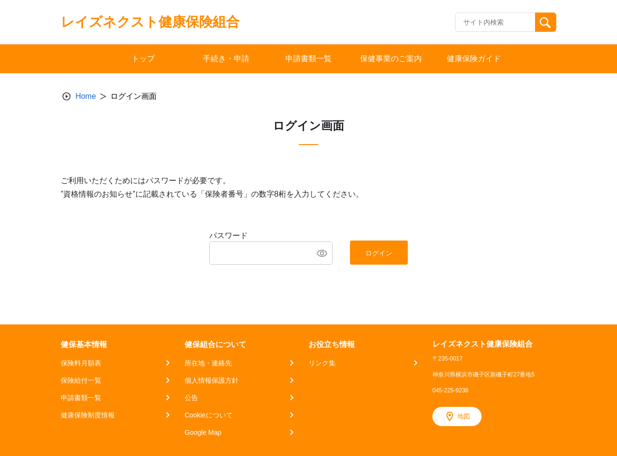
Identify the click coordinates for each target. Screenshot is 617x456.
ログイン (378, 253)
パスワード (228, 235)
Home (85, 96)
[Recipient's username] (495, 22)
